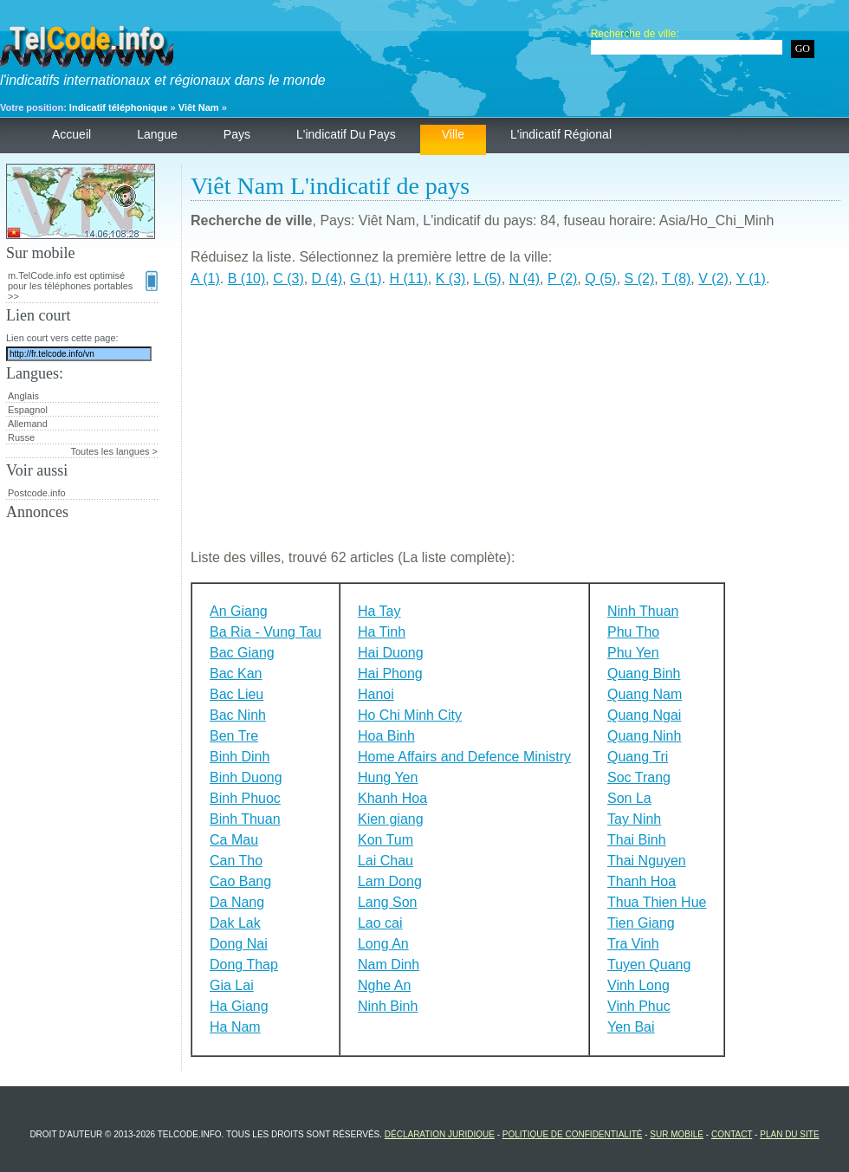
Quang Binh (644, 673)
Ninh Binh (388, 1006)
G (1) (365, 278)
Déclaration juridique (440, 1134)
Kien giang (391, 819)
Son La (629, 798)
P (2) (562, 278)
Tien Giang (641, 923)
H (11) (408, 278)
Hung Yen (388, 777)
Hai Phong (390, 673)
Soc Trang (639, 777)
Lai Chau (385, 860)
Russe (21, 437)
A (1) (205, 278)
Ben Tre (234, 735)
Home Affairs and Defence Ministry (464, 756)
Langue (157, 134)
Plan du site (789, 1134)
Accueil (71, 134)
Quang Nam (644, 694)
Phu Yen (633, 652)
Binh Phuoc (245, 798)
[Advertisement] (515, 425)
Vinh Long (638, 985)
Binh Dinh (239, 756)
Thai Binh (636, 839)
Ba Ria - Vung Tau (265, 632)
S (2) (640, 278)
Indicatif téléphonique (118, 107)
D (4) (327, 278)
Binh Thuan (245, 819)
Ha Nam (235, 1027)
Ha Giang (239, 1006)
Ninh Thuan (642, 611)
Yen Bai (631, 1027)
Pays (237, 134)
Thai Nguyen (646, 860)
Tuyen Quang (648, 964)
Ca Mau (234, 839)
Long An (383, 943)
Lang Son (388, 902)
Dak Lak (235, 923)
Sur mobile (676, 1134)
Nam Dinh (388, 964)
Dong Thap (244, 964)
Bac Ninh (238, 715)
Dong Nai (239, 943)
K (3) (451, 278)
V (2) (713, 278)
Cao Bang (240, 881)
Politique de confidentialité (572, 1134)
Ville (453, 134)
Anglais (23, 396)
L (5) (487, 278)
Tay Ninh (634, 819)
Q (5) (600, 278)
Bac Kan (236, 673)
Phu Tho (633, 632)
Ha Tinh (381, 632)
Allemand (28, 423)
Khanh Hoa (392, 798)
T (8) (676, 278)
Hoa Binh (386, 735)
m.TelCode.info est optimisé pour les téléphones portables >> (83, 285)
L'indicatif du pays (346, 134)
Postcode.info (37, 493)
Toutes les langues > (114, 451)
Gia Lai (232, 985)
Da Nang (237, 902)
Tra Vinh (633, 943)
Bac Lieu (236, 694)
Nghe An (384, 985)
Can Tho (236, 860)
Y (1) (751, 278)
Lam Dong (390, 881)
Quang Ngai (644, 715)
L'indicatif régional (561, 134)
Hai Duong (391, 652)
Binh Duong (246, 777)
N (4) (525, 278)
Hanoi (376, 694)
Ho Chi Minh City (410, 715)
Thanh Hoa (641, 881)
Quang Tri (637, 756)
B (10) (247, 278)
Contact (731, 1134)
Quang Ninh (644, 735)
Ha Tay (379, 611)
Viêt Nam (198, 107)
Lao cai (380, 923)
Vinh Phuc (639, 1006)
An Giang (239, 611)
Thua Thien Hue (656, 902)
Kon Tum (385, 839)
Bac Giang (242, 652)
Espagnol (28, 410)
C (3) (288, 278)
